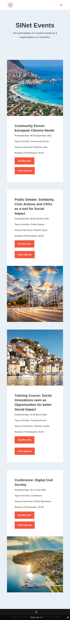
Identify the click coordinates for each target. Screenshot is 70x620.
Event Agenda (24, 171)
